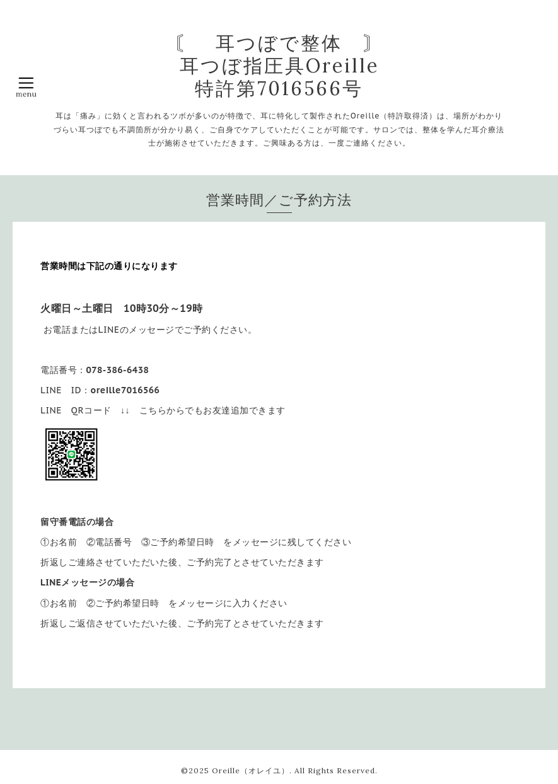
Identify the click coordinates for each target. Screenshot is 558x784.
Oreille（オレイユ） (250, 770)
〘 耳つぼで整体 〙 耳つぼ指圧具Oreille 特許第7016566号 (279, 65)
